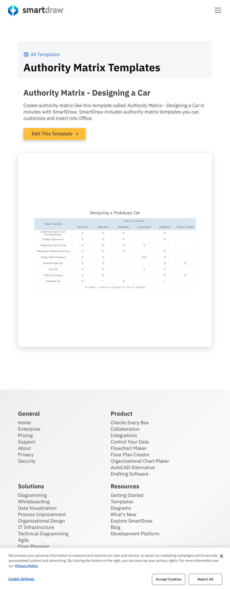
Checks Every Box (130, 422)
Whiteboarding (33, 501)
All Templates (41, 54)
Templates (122, 501)
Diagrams (121, 508)
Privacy (25, 454)
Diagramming (32, 495)
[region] (115, 568)
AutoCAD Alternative (133, 467)
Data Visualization (37, 508)
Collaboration (125, 429)
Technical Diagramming (43, 534)
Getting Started (127, 495)
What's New (123, 514)
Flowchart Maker (129, 448)
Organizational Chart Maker (140, 461)
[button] (218, 10)
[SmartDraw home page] (36, 10)
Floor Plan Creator (130, 454)
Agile (23, 540)
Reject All (206, 579)
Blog (115, 527)
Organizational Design (41, 521)
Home (24, 422)
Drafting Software (129, 474)
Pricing (25, 435)
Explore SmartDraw (131, 521)
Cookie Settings (21, 579)
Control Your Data (130, 442)
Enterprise (29, 429)
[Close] (221, 556)
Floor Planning (33, 546)
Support (26, 442)
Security (27, 461)
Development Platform (135, 534)
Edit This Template (52, 134)
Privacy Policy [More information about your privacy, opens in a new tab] (26, 566)
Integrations (124, 435)
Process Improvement (42, 514)
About (24, 448)
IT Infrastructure (36, 527)
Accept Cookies (168, 579)
